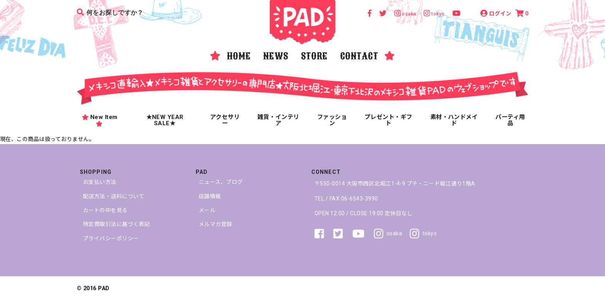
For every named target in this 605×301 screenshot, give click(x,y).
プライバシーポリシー (111, 238)
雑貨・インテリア (278, 120)
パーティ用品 (510, 120)
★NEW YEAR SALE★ (165, 120)
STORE (314, 56)
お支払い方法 (100, 182)
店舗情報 (210, 196)
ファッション (332, 120)
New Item (99, 120)
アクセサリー (225, 120)
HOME (239, 56)
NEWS (276, 56)
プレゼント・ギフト (388, 120)
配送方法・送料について (113, 196)
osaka (388, 233)
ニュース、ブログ (221, 182)
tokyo (423, 233)
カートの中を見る (105, 210)
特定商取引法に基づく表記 (116, 224)
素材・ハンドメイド (454, 120)
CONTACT (359, 56)
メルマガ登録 (215, 224)
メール (207, 210)
